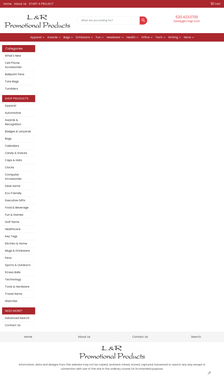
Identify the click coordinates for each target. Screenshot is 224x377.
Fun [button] (98, 37)
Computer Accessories (13, 177)
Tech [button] (158, 37)
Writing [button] (173, 37)
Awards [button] (52, 37)
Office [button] (145, 37)
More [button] (187, 37)
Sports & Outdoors (17, 265)
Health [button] (130, 37)
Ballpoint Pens (14, 74)
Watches (11, 301)
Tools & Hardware (17, 287)
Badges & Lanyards (18, 131)
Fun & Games (14, 215)
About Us (20, 4)
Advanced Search (17, 318)
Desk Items (12, 186)
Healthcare (12, 229)
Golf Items (12, 222)
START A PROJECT (41, 4)
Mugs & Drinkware (17, 251)
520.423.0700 (187, 17)
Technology (13, 279)
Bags (8, 139)
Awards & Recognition (13, 122)
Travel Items (13, 294)
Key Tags (11, 236)
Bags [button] (66, 37)
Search (196, 337)
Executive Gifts (15, 200)
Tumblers (11, 89)
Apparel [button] (35, 37)
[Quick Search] (108, 20)
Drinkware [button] (83, 37)
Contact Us (12, 325)
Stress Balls (12, 272)
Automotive (13, 113)
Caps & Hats (13, 160)
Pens (8, 258)
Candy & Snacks (16, 153)
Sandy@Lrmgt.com (187, 21)
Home (7, 4)
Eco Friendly (13, 193)
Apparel (10, 106)
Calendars (12, 146)
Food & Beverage (17, 208)
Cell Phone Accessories (13, 65)
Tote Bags (12, 81)
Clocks (9, 167)
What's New (13, 56)
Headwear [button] (113, 37)
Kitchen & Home (16, 243)
